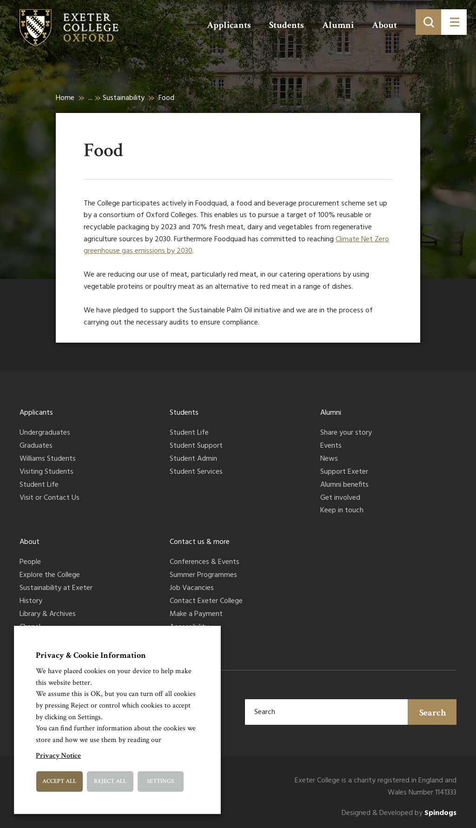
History (31, 601)
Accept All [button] (59, 781)
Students (286, 25)
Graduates (36, 446)
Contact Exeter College (206, 601)
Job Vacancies (192, 588)
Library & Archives (48, 614)
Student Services (196, 472)
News (329, 459)
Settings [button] (160, 781)
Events (331, 446)
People (30, 562)
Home (65, 98)
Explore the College (50, 575)
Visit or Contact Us (49, 498)
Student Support (196, 446)
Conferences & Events (204, 562)
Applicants (229, 25)
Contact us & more (200, 542)
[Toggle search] (428, 22)
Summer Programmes (203, 575)
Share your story (346, 433)
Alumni (338, 25)
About (384, 25)
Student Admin (193, 459)
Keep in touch (342, 511)
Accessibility (189, 627)
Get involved (340, 498)
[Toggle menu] (454, 22)
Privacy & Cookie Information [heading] (91, 655)
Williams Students (48, 459)
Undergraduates (45, 433)
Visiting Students (46, 472)
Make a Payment (196, 614)
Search (432, 713)
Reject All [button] (110, 781)
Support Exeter (344, 472)
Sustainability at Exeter (56, 588)
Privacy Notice (58, 756)
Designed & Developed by (399, 813)
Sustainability (124, 98)
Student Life (39, 485)
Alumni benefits (344, 485)
